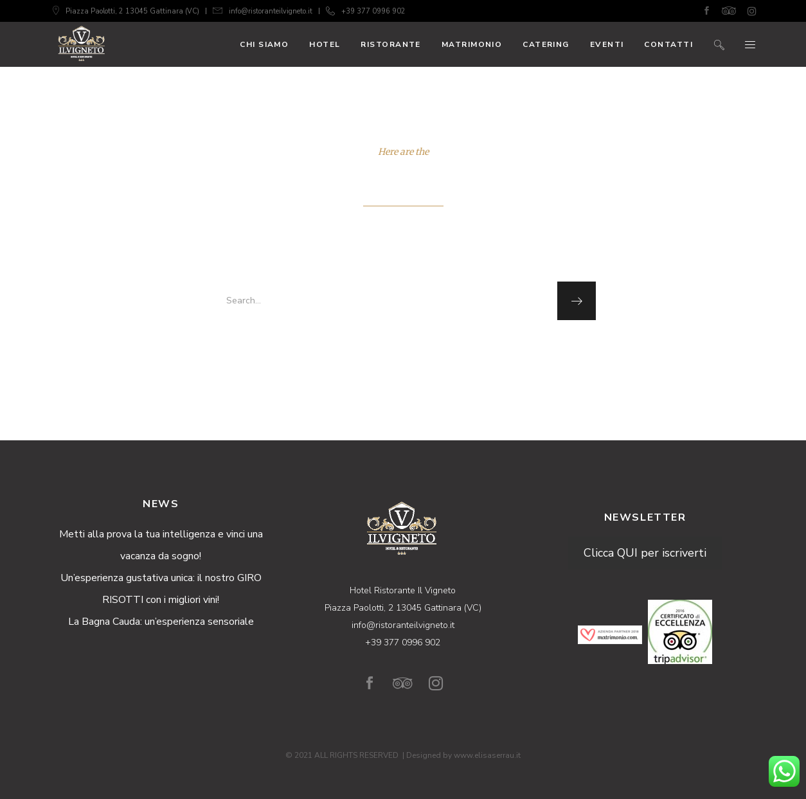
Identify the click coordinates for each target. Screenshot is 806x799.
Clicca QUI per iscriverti (645, 553)
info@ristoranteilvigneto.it (270, 11)
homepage (401, 347)
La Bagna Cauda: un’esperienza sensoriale (161, 622)
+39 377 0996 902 (373, 11)
